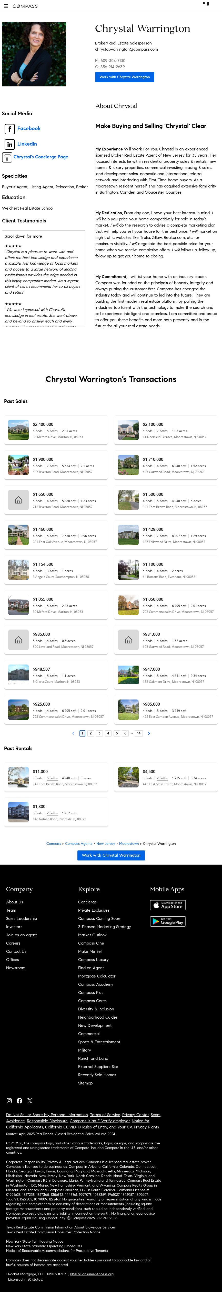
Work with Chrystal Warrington (124, 77)
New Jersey (105, 843)
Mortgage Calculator (97, 976)
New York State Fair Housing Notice (34, 1241)
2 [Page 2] (91, 733)
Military (84, 1050)
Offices (12, 959)
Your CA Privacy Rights (138, 1127)
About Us (14, 902)
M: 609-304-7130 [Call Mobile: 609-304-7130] (110, 60)
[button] (6, 6)
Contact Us (16, 951)
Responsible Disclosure (47, 1120)
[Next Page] (149, 733)
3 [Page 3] (99, 733)
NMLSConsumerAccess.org (92, 1274)
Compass (53, 843)
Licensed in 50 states (25, 1279)
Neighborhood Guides (98, 1017)
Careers (13, 943)
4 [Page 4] (108, 733)
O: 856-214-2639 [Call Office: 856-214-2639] (110, 66)
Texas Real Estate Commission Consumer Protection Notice (53, 1232)
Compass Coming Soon (99, 918)
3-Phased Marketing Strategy (104, 926)
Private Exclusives (93, 910)
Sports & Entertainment (99, 1041)
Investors (14, 926)
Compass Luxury (93, 959)
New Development (95, 1025)
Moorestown (129, 843)
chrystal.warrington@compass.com (126, 49)
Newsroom (15, 967)
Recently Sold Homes (97, 1074)
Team (11, 910)
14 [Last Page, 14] (138, 733)
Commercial (88, 1033)
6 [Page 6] (125, 733)
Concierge (87, 902)
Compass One (91, 943)
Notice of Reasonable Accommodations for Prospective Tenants (57, 1251)
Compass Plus (90, 992)
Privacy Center (135, 1114)
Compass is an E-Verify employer (100, 1120)
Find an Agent (91, 967)
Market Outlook (92, 934)
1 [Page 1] (82, 733)
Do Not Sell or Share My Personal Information (47, 1114)
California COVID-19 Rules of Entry (76, 1127)
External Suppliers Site (98, 1066)
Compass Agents (78, 843)
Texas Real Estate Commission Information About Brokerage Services (61, 1227)
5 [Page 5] (117, 733)
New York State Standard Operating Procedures (44, 1246)
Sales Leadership (21, 918)
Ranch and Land (93, 1058)
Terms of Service (105, 1114)
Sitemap (85, 1083)
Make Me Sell (90, 951)
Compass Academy (95, 984)
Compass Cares (92, 1000)
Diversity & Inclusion (96, 1009)
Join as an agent (21, 934)
